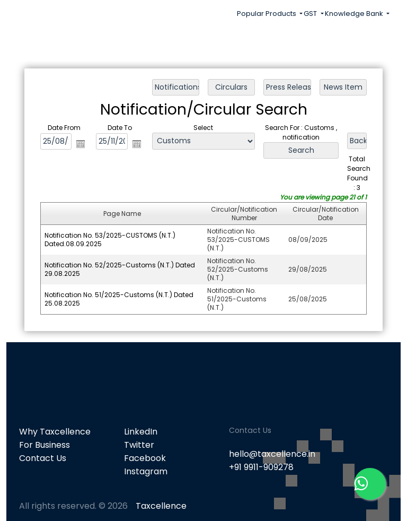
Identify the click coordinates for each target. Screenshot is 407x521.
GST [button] (311, 13)
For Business (44, 445)
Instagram (145, 471)
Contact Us (42, 458)
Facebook (145, 458)
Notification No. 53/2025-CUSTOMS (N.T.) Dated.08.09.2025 (110, 239)
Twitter (139, 445)
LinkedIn (140, 432)
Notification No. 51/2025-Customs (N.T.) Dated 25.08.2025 (119, 298)
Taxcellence (161, 506)
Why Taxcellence (55, 432)
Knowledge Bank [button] (355, 13)
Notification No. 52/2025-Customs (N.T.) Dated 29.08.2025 (120, 268)
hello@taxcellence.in (272, 454)
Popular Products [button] (267, 13)
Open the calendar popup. (81, 144)
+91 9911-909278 (261, 467)
